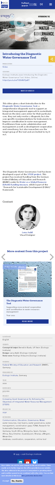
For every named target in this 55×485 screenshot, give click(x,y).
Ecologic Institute (10, 375)
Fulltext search (25, 4)
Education (22, 420)
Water (42, 420)
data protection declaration (32, 476)
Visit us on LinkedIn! (20, 462)
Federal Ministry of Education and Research (22, 365)
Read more (27, 321)
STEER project (34, 175)
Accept (5, 481)
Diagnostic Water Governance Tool (20, 106)
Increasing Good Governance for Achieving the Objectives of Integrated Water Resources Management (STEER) (27, 401)
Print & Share (52, 59)
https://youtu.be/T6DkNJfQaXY (16, 80)
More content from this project (27, 251)
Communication (10, 420)
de (41, 4)
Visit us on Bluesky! (34, 462)
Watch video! (27, 91)
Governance (33, 420)
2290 (5, 412)
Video (5, 67)
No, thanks (17, 481)
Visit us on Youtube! (27, 462)
